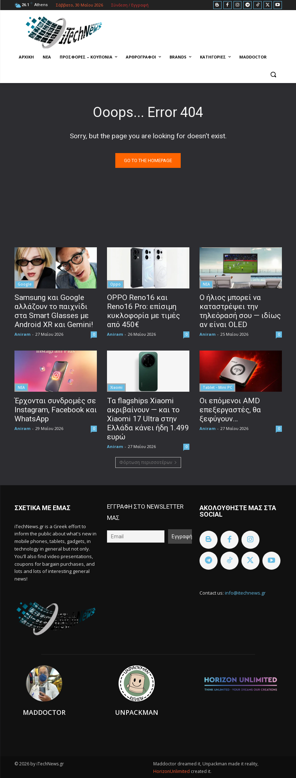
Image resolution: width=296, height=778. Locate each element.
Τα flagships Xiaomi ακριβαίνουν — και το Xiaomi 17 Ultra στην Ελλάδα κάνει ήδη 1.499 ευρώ (148, 418)
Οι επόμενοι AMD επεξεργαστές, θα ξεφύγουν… (230, 409)
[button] (273, 74)
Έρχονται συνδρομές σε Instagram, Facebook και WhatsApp (55, 409)
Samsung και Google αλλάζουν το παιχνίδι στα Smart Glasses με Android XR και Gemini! (53, 311)
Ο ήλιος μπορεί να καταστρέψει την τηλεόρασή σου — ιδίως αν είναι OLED (240, 311)
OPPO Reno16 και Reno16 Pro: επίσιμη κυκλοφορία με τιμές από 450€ (143, 311)
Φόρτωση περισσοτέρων (148, 462)
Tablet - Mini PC (217, 387)
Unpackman (136, 712)
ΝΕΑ (206, 284)
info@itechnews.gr (245, 593)
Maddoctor (44, 712)
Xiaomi (116, 387)
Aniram (22, 334)
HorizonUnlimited (172, 771)
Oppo (115, 284)
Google (24, 284)
